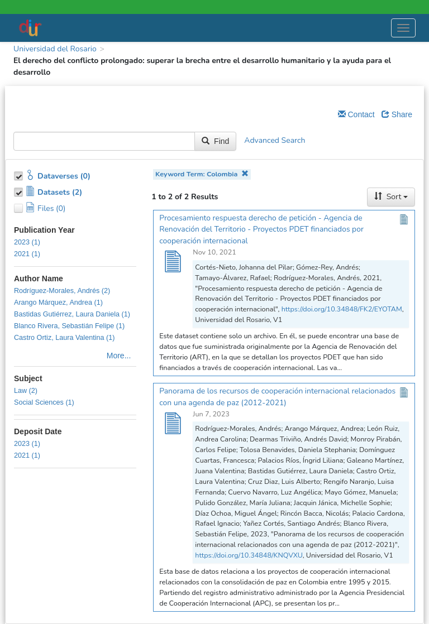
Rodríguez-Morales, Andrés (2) (62, 291)
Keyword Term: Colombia (202, 174)
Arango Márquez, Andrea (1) (58, 302)
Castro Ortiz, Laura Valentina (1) (64, 338)
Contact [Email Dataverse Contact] (356, 114)
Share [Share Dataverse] (397, 114)
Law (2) (25, 391)
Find (215, 141)
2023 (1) (27, 242)
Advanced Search (274, 141)
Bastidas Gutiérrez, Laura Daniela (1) (72, 314)
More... (119, 355)
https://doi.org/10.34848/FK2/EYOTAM (342, 309)
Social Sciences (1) (44, 402)
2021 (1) (27, 254)
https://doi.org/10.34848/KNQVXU (248, 555)
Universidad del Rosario (55, 49)
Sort (391, 196)
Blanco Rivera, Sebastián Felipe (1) (69, 326)
